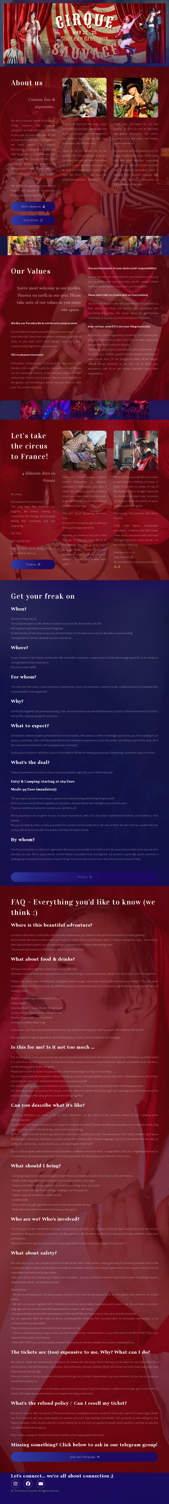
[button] (33, 206)
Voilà (137, 859)
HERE (33, 667)
